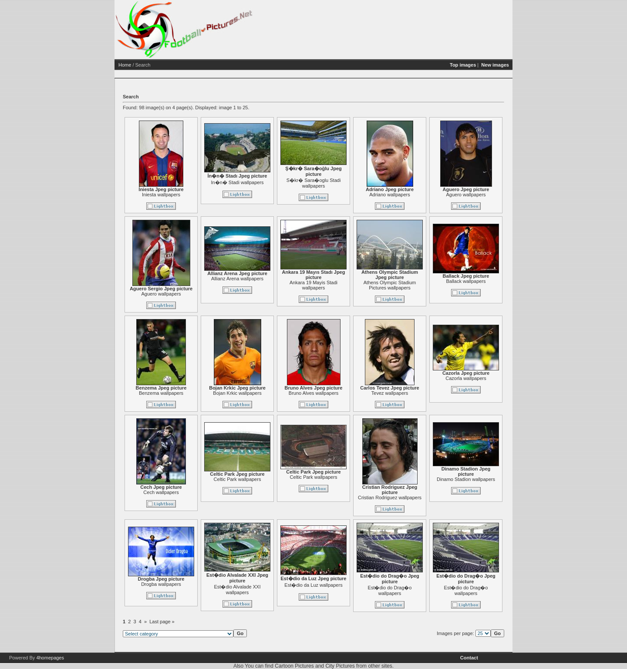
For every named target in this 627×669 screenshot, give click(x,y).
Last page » (195, 621)
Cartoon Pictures (294, 666)
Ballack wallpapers (499, 281)
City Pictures (339, 666)
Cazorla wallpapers (499, 378)
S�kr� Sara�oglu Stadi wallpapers (347, 183)
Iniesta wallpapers (194, 194)
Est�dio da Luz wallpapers (347, 585)
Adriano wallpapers (423, 194)
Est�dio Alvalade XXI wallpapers (270, 589)
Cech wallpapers (194, 492)
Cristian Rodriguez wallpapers (423, 497)
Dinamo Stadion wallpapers (499, 479)
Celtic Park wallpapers (271, 479)
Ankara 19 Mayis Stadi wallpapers (347, 285)
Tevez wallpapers (423, 393)
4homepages (50, 657)
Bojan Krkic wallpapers (270, 393)
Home (158, 64)
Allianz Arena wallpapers (271, 278)
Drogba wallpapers (195, 584)
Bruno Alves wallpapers (347, 393)
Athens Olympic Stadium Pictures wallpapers (423, 285)
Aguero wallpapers (499, 194)
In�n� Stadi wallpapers (270, 182)
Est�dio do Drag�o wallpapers (423, 590)
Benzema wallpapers (194, 393)
